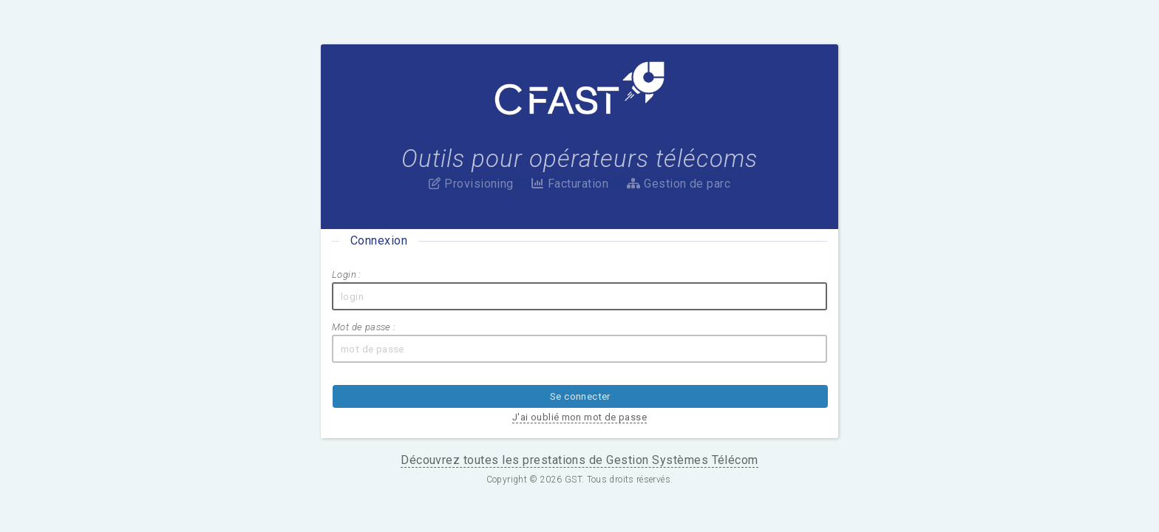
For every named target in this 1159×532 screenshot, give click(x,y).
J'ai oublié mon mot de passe (706, 353)
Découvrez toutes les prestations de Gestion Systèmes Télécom (579, 396)
